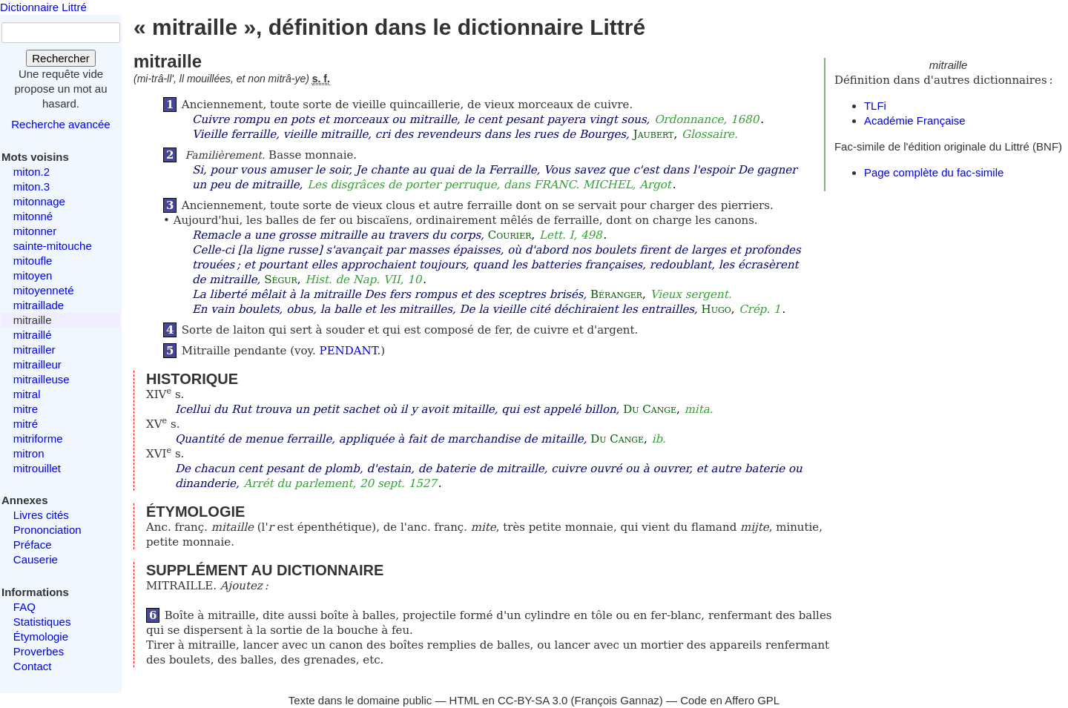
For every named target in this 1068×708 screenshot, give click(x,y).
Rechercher (61, 58)
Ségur (280, 279)
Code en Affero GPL (729, 700)
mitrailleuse (41, 379)
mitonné (33, 216)
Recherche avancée (60, 124)
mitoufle (33, 260)
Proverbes (38, 651)
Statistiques (42, 621)
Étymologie (40, 636)
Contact (32, 666)
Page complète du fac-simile (933, 172)
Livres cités (41, 515)
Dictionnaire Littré (43, 7)
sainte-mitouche (52, 245)
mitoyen (33, 275)
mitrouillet (37, 468)
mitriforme (38, 438)
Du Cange (649, 409)
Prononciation (47, 529)
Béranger (616, 294)
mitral (27, 394)
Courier (510, 235)
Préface (32, 544)
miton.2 (31, 171)
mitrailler (34, 349)
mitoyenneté (43, 290)
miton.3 (31, 186)
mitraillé (32, 334)
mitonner (34, 231)
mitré (25, 423)
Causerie (35, 559)
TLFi (875, 105)
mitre (25, 409)
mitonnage (39, 201)
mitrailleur (37, 364)
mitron (28, 453)
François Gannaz (617, 700)
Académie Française (915, 120)
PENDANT (349, 350)
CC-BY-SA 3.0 (533, 700)
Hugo (716, 309)
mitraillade (38, 305)
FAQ (24, 607)
